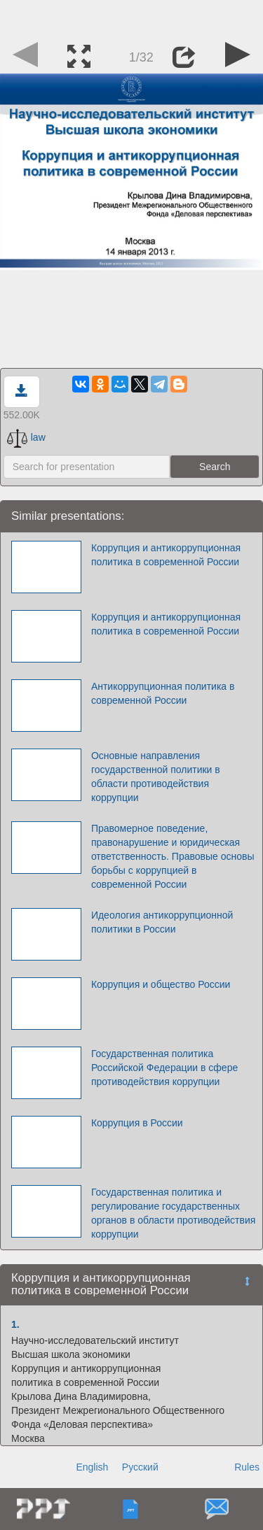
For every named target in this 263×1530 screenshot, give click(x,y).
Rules (246, 1467)
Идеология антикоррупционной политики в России (162, 922)
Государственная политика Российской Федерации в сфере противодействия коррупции (164, 1067)
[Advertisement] (132, 17)
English (92, 1467)
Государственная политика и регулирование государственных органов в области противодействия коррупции (173, 1213)
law (26, 437)
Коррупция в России (137, 1122)
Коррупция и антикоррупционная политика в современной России (166, 554)
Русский (140, 1467)
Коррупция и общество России (160, 984)
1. (15, 1324)
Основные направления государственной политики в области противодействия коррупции (155, 776)
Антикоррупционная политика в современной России (163, 693)
